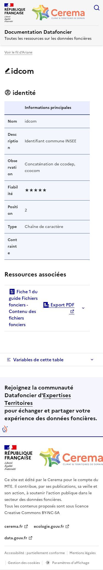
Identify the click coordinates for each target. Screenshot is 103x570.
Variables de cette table (38, 359)
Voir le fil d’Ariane (18, 52)
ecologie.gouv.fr (49, 526)
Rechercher (96, 7)
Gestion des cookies (24, 562)
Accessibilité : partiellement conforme (34, 553)
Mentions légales (82, 553)
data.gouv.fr (15, 538)
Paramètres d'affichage (70, 562)
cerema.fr (13, 526)
